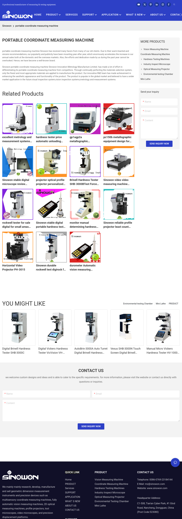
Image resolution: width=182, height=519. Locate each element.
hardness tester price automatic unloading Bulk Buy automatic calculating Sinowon (49, 139)
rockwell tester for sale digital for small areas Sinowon (16, 225)
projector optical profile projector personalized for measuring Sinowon (50, 182)
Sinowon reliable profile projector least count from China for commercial (117, 225)
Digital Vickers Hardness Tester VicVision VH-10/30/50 (53, 351)
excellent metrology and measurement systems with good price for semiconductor (16, 139)
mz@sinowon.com (155, 484)
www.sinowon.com (157, 488)
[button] (181, 14)
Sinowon (6, 25)
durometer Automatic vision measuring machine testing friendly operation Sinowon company (84, 268)
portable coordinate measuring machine (36, 25)
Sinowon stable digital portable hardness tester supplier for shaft (51, 225)
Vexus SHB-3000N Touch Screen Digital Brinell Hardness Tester (125, 351)
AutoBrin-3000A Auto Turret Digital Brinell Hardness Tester (90, 351)
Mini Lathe (161, 303)
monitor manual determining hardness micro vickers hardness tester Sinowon (84, 225)
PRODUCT (173, 303)
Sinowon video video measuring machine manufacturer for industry (115, 182)
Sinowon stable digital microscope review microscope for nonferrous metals (15, 182)
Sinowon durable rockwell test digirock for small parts (51, 268)
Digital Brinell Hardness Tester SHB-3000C (16, 350)
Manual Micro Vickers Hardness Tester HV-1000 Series (162, 351)
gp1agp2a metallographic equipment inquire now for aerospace (84, 139)
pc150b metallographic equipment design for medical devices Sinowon (118, 139)
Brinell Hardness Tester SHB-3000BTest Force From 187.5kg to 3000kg (85, 182)
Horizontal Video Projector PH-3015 (13, 267)
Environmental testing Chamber (138, 303)
